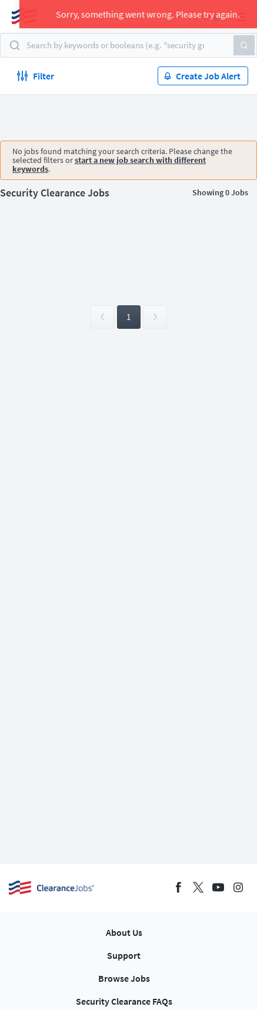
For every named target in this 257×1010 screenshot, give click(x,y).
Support (124, 955)
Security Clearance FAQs (124, 1001)
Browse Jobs (124, 978)
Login (214, 16)
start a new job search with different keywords (109, 164)
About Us (124, 932)
